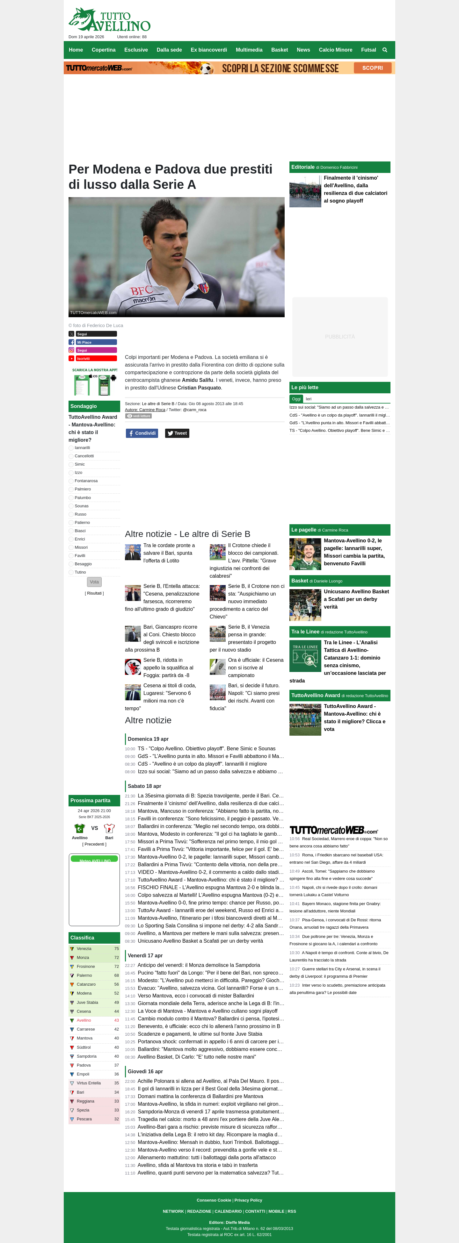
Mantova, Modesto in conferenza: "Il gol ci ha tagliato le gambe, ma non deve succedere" (238, 834)
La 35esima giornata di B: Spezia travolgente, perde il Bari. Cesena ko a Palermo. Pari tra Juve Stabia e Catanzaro (268, 795)
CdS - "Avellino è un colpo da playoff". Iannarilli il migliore (202, 764)
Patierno (82, 522)
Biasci (80, 530)
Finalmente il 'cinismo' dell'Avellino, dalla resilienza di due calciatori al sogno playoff (232, 803)
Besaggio (83, 563)
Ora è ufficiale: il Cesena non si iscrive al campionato (256, 667)
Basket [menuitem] (279, 50)
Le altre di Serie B (158, 403)
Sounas (82, 506)
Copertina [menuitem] (104, 50)
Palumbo (83, 497)
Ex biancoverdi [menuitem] (209, 50)
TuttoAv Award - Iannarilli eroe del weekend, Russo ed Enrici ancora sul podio (225, 910)
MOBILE (276, 1211)
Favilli (80, 555)
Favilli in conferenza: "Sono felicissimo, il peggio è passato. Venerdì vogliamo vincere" (235, 818)
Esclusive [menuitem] (136, 50)
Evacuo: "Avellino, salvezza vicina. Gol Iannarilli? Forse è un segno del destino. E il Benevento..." (248, 988)
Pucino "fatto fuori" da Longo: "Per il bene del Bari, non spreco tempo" (217, 972)
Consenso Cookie (214, 1200)
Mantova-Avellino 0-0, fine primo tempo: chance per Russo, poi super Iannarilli (226, 902)
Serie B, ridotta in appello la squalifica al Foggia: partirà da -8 (168, 667)
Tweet (177, 433)
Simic (80, 464)
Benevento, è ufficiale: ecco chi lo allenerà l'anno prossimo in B (209, 1026)
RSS (292, 1211)
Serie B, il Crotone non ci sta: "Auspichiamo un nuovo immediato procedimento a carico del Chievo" (247, 601)
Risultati (94, 593)
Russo (80, 514)
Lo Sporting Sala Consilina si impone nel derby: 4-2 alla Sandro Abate (217, 925)
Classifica (82, 937)
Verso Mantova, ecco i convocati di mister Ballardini (196, 995)
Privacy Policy (248, 1200)
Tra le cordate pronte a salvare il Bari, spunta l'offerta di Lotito (169, 553)
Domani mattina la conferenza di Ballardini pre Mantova (200, 1096)
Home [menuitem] (76, 50)
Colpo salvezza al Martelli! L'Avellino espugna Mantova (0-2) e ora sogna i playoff (230, 895)
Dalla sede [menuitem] (169, 50)
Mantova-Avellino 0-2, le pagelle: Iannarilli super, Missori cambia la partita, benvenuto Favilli (241, 857)
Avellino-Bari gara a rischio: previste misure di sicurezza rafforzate (212, 1127)
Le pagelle (303, 529)
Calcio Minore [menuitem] (336, 50)
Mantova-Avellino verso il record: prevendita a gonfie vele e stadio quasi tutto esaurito (234, 1150)
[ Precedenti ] (94, 844)
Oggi (296, 398)
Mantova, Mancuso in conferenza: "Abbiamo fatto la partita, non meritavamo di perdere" (237, 811)
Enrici (80, 539)
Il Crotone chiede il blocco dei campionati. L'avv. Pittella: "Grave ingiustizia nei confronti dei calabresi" (244, 561)
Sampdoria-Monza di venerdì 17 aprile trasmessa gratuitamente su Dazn (220, 1111)
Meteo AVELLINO (95, 861)
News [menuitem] (303, 50)
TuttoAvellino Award (315, 695)
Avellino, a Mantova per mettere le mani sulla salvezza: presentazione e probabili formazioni (242, 933)
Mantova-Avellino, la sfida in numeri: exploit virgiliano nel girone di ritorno (220, 1104)
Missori (81, 547)
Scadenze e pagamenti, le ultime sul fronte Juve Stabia (200, 1034)
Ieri (308, 398)
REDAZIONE (199, 1211)
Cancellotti (84, 456)
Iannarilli (82, 447)
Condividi (142, 433)
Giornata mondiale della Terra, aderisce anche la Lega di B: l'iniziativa (216, 1003)
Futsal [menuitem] (368, 50)
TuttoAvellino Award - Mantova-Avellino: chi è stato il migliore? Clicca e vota (223, 879)
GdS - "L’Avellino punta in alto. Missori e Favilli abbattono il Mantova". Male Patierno (233, 756)
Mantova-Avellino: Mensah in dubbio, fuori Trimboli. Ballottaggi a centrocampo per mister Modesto (248, 1142)
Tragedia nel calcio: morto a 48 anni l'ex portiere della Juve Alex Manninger (222, 1119)
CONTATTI (255, 1211)
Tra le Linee (305, 631)
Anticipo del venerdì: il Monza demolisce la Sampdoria (199, 965)
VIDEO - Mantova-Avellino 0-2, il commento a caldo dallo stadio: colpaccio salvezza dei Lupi (242, 872)
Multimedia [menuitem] (249, 50)
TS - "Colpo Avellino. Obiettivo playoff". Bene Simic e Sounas (206, 748)
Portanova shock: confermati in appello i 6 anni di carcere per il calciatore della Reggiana (238, 1041)
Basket (299, 580)
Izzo (78, 472)
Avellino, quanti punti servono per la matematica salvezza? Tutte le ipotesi (221, 1172)
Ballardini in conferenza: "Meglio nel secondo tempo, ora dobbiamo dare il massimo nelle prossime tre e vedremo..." (269, 826)
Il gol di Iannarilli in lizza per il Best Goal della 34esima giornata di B (214, 1088)
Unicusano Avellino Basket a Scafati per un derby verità (200, 941)
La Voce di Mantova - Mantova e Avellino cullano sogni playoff (208, 1011)
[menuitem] (385, 50)
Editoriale (303, 167)
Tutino (80, 572)
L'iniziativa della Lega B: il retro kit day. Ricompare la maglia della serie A (220, 1134)
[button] (94, 582)
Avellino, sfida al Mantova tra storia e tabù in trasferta (198, 1165)
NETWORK (173, 1211)
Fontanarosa (86, 480)
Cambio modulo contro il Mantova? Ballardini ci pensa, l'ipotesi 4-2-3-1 (217, 1018)
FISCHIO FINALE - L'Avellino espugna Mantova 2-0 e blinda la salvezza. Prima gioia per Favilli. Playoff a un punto (267, 887)
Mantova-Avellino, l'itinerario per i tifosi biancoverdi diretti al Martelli (213, 918)
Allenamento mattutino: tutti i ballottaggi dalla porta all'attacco (207, 1157)
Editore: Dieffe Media (229, 1222)
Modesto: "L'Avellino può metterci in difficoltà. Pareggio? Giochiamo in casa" (224, 980)
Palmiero (83, 489)
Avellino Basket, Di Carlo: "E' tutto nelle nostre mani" (197, 1057)
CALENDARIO (228, 1211)
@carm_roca (194, 409)
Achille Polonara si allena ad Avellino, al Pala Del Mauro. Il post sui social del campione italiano (245, 1081)
